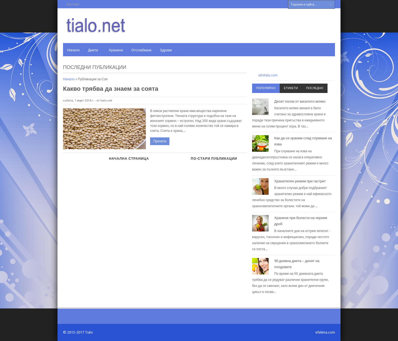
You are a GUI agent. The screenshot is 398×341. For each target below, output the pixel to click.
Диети (93, 50)
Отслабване (141, 50)
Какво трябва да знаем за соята (110, 88)
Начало (73, 50)
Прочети (159, 141)
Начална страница (129, 159)
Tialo (89, 332)
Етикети (291, 88)
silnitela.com (267, 75)
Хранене (116, 50)
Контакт (73, 4)
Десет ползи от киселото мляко (300, 101)
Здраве (166, 50)
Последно (314, 88)
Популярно (266, 88)
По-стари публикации (214, 159)
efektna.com (325, 332)
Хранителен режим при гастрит (300, 181)
